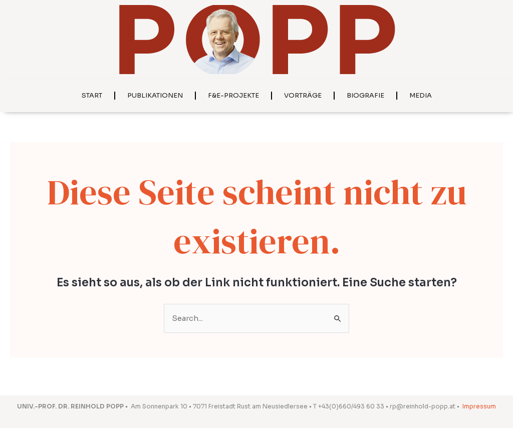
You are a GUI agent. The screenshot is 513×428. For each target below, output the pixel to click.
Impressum (479, 406)
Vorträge (303, 95)
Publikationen (155, 95)
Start (92, 95)
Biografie (365, 95)
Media (420, 95)
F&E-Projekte (233, 95)
